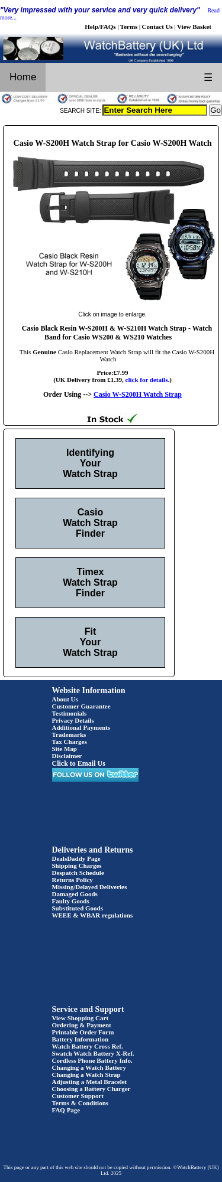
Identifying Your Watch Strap (90, 463)
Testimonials (69, 713)
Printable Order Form (83, 1032)
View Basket (194, 26)
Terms (129, 26)
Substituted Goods (78, 908)
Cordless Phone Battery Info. (92, 1060)
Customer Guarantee (81, 706)
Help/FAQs (100, 26)
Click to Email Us (78, 763)
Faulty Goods (70, 901)
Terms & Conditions (80, 1102)
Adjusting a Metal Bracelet (89, 1081)
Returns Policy (72, 879)
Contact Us (157, 26)
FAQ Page (66, 1110)
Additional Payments (81, 727)
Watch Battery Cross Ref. (87, 1046)
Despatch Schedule (78, 872)
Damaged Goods (75, 893)
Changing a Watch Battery (89, 1067)
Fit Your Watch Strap (90, 642)
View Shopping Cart (80, 1017)
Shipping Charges (77, 865)
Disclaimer (67, 755)
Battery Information (80, 1039)
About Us (65, 699)
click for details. (148, 379)
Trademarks (69, 734)
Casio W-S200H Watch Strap (138, 394)
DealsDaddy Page (76, 858)
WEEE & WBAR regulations (92, 915)
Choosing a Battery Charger (91, 1088)
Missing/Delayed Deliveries (89, 886)
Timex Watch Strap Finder (90, 582)
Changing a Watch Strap (86, 1074)
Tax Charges (69, 741)
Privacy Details (73, 720)
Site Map (64, 748)
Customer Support (78, 1095)
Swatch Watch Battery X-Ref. (93, 1053)
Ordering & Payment (81, 1024)
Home (22, 77)
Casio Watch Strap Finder (90, 522)
